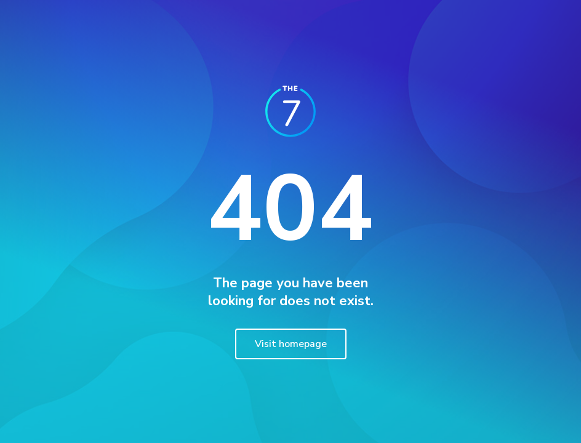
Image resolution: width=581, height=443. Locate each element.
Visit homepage (291, 344)
